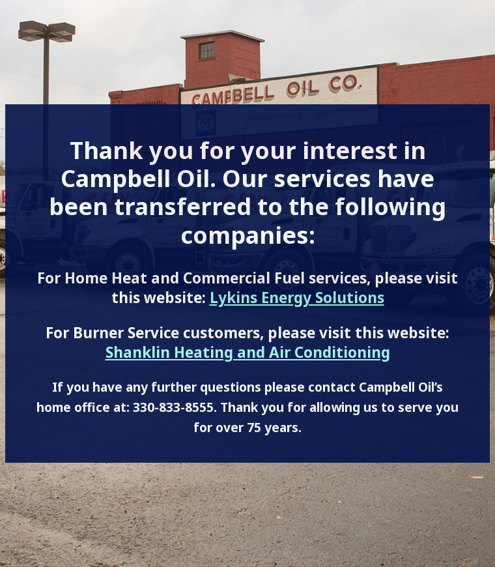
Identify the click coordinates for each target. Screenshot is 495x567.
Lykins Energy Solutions (297, 297)
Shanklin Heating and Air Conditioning (248, 352)
